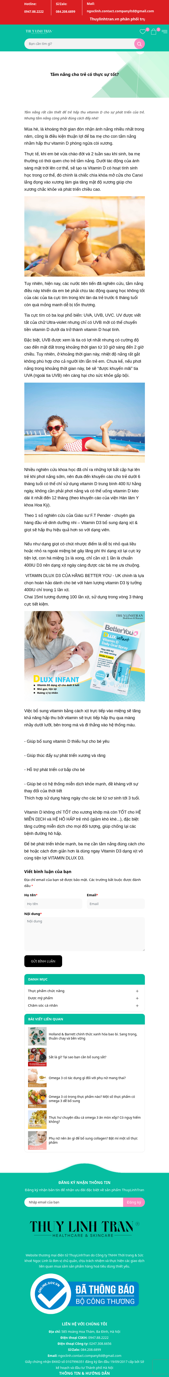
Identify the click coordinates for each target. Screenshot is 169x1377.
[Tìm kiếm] (139, 43)
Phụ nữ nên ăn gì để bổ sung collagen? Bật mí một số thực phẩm (93, 1140)
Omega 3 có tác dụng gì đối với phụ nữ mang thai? (87, 1078)
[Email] (116, 904)
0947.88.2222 (98, 1337)
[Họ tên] (53, 904)
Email (92, 895)
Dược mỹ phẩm (40, 998)
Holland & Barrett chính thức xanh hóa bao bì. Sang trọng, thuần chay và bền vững (93, 1036)
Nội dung (33, 913)
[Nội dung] (84, 934)
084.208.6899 (91, 1349)
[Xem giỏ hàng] (153, 31)
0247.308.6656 (100, 1343)
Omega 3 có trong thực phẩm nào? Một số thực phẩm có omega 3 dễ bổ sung (92, 1099)
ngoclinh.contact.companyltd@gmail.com (89, 1355)
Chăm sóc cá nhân (43, 1005)
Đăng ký (134, 1202)
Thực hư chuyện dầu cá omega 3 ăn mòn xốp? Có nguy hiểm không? (95, 1119)
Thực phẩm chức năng (46, 990)
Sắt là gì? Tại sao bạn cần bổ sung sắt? (77, 1057)
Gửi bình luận (43, 961)
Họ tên (31, 895)
